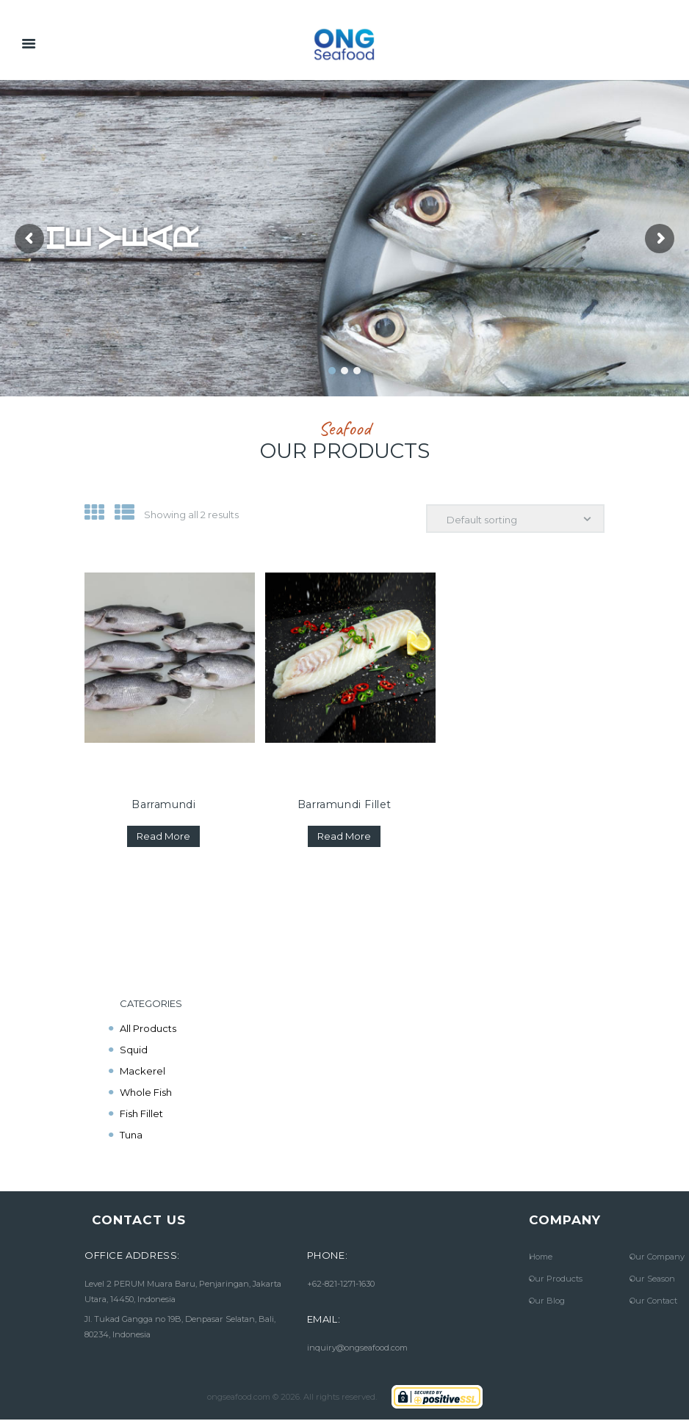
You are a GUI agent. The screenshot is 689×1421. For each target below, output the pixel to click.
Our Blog (547, 1300)
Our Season (652, 1278)
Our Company (657, 1256)
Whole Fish (146, 1092)
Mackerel (142, 1071)
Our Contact (653, 1300)
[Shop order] (515, 519)
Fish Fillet (141, 1113)
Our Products (555, 1278)
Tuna (131, 1135)
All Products (148, 1028)
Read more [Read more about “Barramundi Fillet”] (344, 836)
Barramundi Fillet (344, 804)
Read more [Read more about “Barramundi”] (163, 836)
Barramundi (163, 804)
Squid (134, 1049)
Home (540, 1256)
